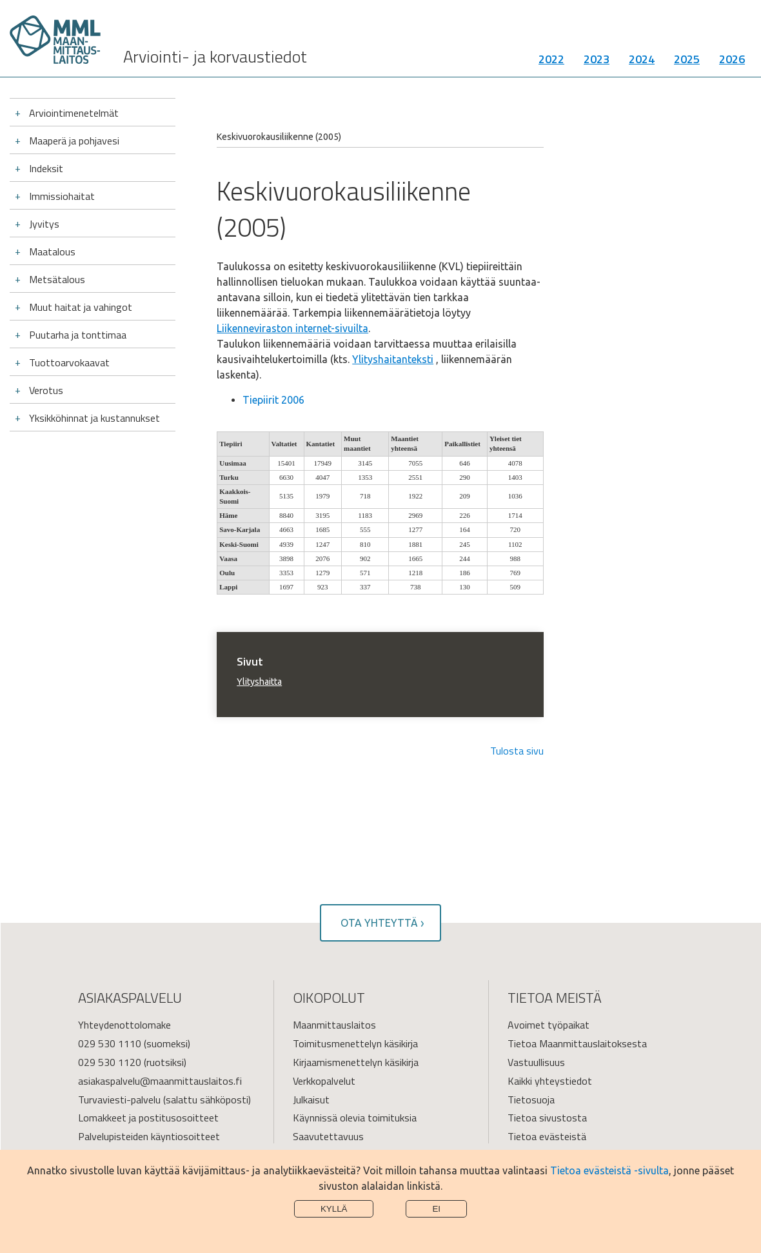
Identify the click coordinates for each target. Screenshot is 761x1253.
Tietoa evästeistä (547, 1136)
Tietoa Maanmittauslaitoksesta (577, 1043)
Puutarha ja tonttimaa (77, 334)
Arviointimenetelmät (74, 113)
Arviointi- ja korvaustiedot (215, 58)
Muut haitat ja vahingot (80, 307)
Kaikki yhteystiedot (550, 1081)
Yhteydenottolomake (124, 1024)
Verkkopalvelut (324, 1081)
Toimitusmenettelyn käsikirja (355, 1043)
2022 (551, 61)
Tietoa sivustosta (547, 1117)
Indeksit (46, 168)
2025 (687, 61)
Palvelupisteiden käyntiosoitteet (149, 1136)
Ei (436, 1209)
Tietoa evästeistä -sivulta (609, 1170)
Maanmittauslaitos (334, 1024)
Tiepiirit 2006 (273, 400)
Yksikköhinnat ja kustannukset (94, 418)
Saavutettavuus (328, 1136)
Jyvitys (44, 224)
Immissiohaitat (62, 196)
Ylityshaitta (259, 681)
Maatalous (52, 251)
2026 (732, 61)
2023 (596, 61)
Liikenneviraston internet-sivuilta (292, 328)
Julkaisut (311, 1099)
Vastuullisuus (536, 1062)
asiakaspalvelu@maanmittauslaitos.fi (160, 1081)
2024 (642, 61)
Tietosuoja (531, 1099)
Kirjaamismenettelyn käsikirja (356, 1062)
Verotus (46, 390)
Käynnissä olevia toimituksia (355, 1117)
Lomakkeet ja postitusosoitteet (148, 1117)
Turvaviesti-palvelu (119, 1099)
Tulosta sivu (517, 750)
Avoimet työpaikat (548, 1024)
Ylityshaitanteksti (392, 359)
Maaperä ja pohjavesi (74, 140)
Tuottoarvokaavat (69, 362)
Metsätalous (57, 279)
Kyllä (334, 1209)
